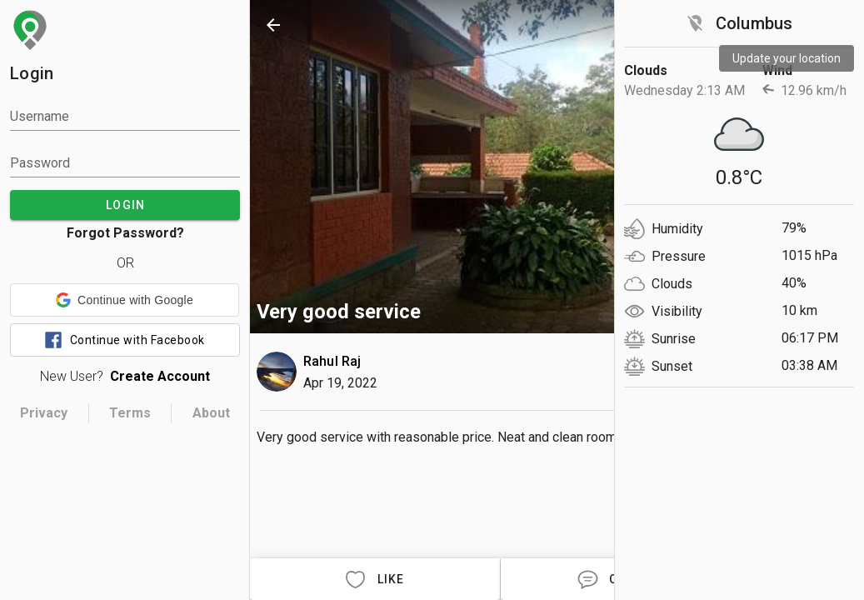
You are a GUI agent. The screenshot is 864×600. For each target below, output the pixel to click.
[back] (273, 25)
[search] (647, 25)
